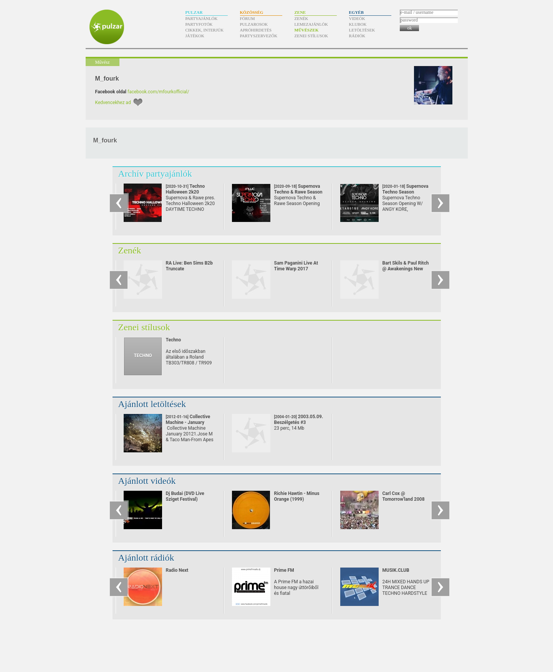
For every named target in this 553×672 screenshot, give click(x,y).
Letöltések (362, 30)
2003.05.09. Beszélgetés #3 (298, 419)
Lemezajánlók (311, 24)
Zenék (301, 18)
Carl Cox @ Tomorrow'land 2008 (403, 496)
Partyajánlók (201, 18)
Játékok (195, 35)
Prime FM (284, 570)
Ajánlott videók (147, 481)
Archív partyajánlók (155, 174)
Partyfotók (199, 24)
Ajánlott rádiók (146, 558)
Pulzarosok (254, 24)
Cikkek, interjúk (204, 30)
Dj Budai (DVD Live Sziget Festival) (185, 496)
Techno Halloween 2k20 (185, 192)
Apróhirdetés (256, 30)
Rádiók (357, 35)
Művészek (307, 30)
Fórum (247, 18)
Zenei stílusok (311, 35)
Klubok (358, 24)
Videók (357, 18)
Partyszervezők (259, 35)
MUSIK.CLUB (395, 570)
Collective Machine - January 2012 (188, 422)
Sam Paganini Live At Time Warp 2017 (296, 265)
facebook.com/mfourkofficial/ (158, 91)
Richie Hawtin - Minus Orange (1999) (297, 496)
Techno (173, 340)
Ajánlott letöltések (152, 404)
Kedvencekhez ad (113, 102)
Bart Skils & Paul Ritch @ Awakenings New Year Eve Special (405, 268)
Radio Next (177, 570)
